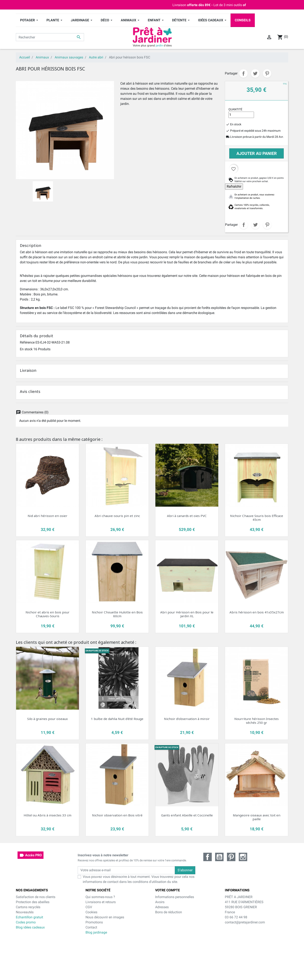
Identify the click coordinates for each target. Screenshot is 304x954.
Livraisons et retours (101, 902)
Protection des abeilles (32, 902)
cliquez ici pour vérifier (186, 941)
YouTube (219, 857)
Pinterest (267, 73)
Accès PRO (30, 855)
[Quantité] (241, 115)
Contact (91, 927)
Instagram (243, 857)
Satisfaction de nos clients (35, 897)
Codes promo (26, 922)
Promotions (94, 922)
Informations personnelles (174, 897)
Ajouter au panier (256, 153)
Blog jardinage (96, 932)
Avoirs (159, 902)
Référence (27, 342)
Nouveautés (25, 912)
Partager (243, 73)
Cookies (91, 912)
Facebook (207, 857)
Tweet (255, 73)
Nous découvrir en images (105, 917)
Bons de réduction (168, 912)
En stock (26, 349)
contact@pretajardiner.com (245, 922)
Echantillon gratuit (29, 917)
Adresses (162, 907)
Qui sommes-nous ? (100, 897)
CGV (89, 907)
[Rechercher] (50, 37)
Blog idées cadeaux (30, 927)
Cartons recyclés (28, 907)
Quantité (235, 109)
